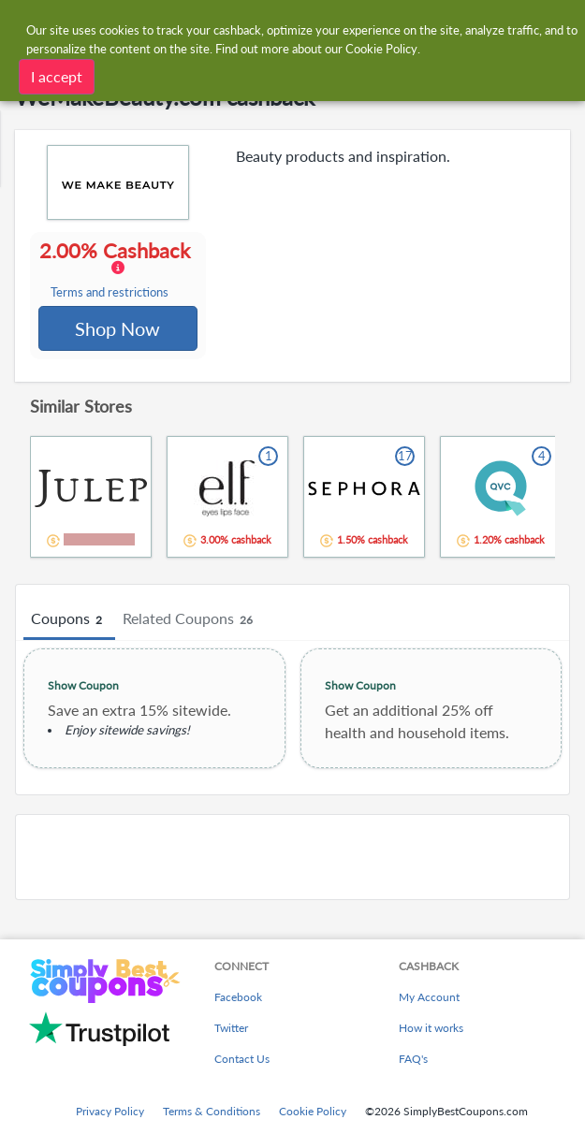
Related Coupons (190, 621)
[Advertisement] (292, 859)
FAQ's (413, 1059)
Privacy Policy (110, 1111)
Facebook (238, 997)
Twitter (231, 1028)
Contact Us (242, 1059)
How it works (431, 1028)
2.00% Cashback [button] (118, 270)
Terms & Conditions (211, 1111)
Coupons (69, 621)
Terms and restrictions (110, 293)
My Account (429, 997)
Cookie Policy (312, 1111)
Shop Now (118, 329)
